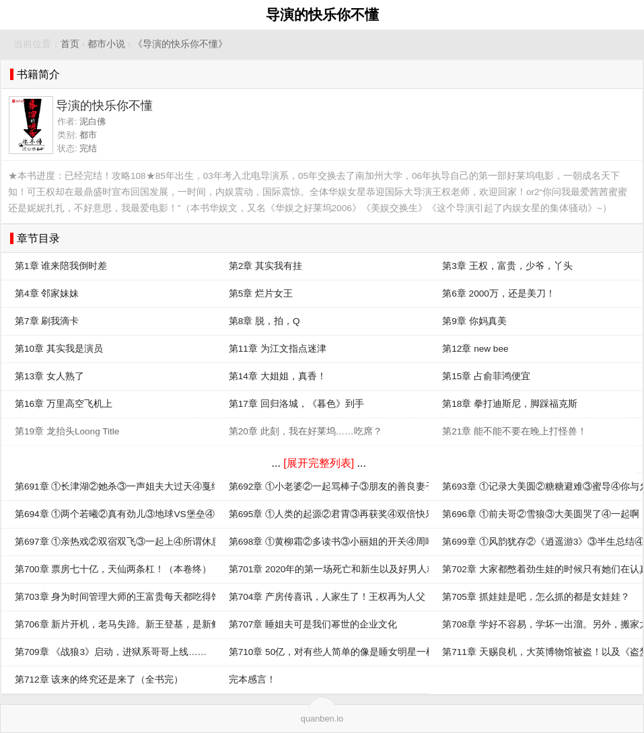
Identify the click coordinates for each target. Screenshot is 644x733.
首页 (70, 44)
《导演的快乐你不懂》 (180, 44)
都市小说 (106, 44)
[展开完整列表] (318, 463)
